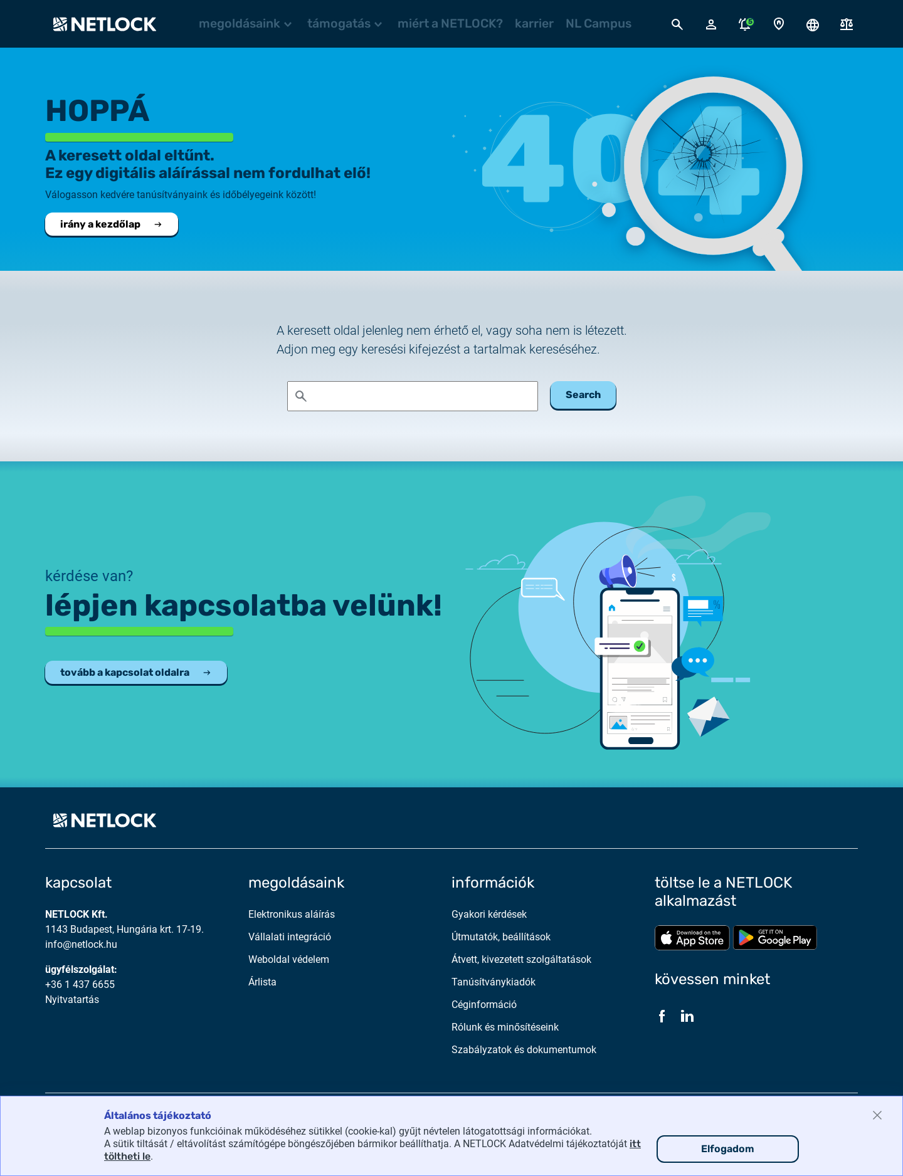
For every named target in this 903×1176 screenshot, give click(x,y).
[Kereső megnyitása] (677, 24)
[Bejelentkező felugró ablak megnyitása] (711, 24)
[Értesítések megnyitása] (745, 24)
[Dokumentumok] (846, 24)
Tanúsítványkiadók (494, 982)
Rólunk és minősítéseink (505, 1027)
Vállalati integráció (289, 937)
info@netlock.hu (81, 944)
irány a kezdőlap (111, 224)
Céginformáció (484, 1005)
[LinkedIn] (687, 1015)
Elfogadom (727, 1149)
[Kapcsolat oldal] (779, 24)
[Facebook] (662, 1015)
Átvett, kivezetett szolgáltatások (521, 959)
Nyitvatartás (72, 999)
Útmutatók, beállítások (501, 937)
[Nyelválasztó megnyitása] (812, 24)
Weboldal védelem (288, 959)
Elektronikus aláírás (291, 914)
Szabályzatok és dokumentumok (524, 1050)
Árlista (262, 982)
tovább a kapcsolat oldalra (136, 672)
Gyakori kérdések (489, 914)
